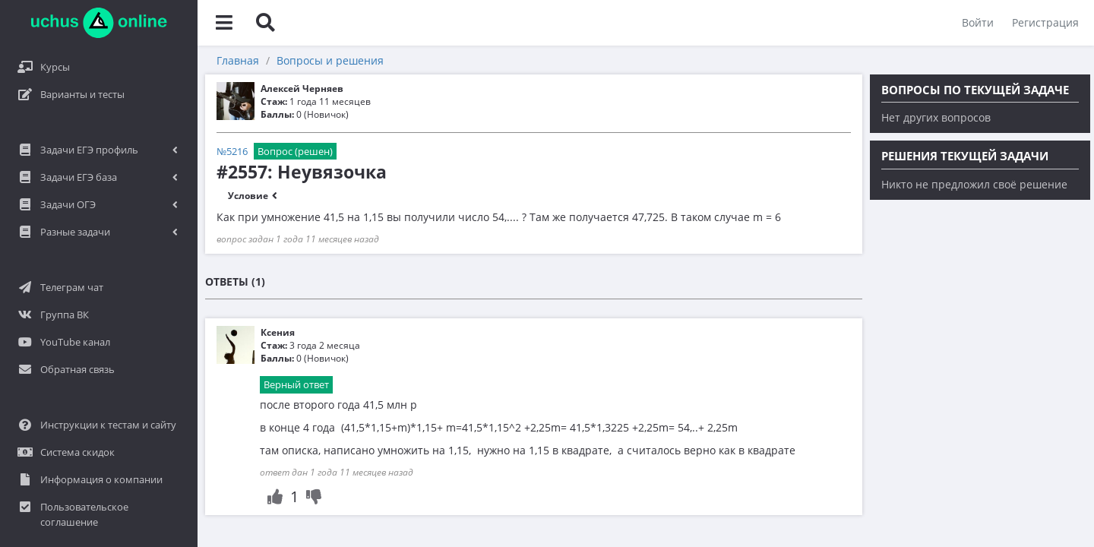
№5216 (232, 151)
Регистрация (1045, 22)
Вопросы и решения (330, 60)
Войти (978, 22)
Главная (238, 60)
